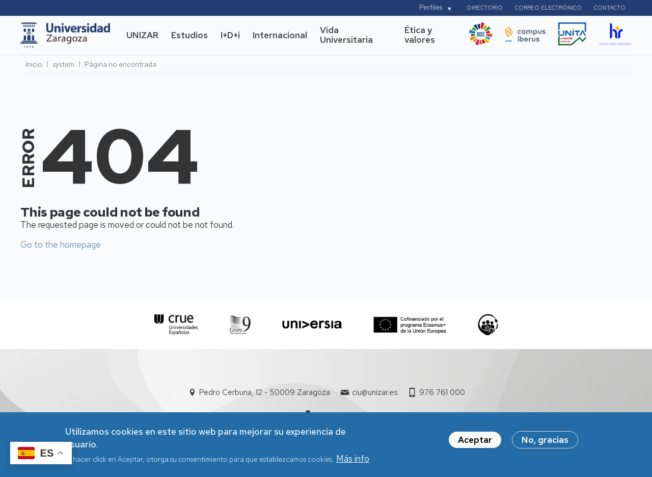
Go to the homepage (60, 244)
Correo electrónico (548, 7)
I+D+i (230, 35)
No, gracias (545, 443)
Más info (352, 462)
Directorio (485, 7)
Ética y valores (419, 35)
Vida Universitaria (346, 35)
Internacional (280, 35)
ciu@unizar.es (374, 392)
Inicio (33, 64)
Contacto (610, 7)
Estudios (189, 35)
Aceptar (475, 443)
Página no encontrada (120, 64)
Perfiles (430, 7)
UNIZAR (142, 35)
